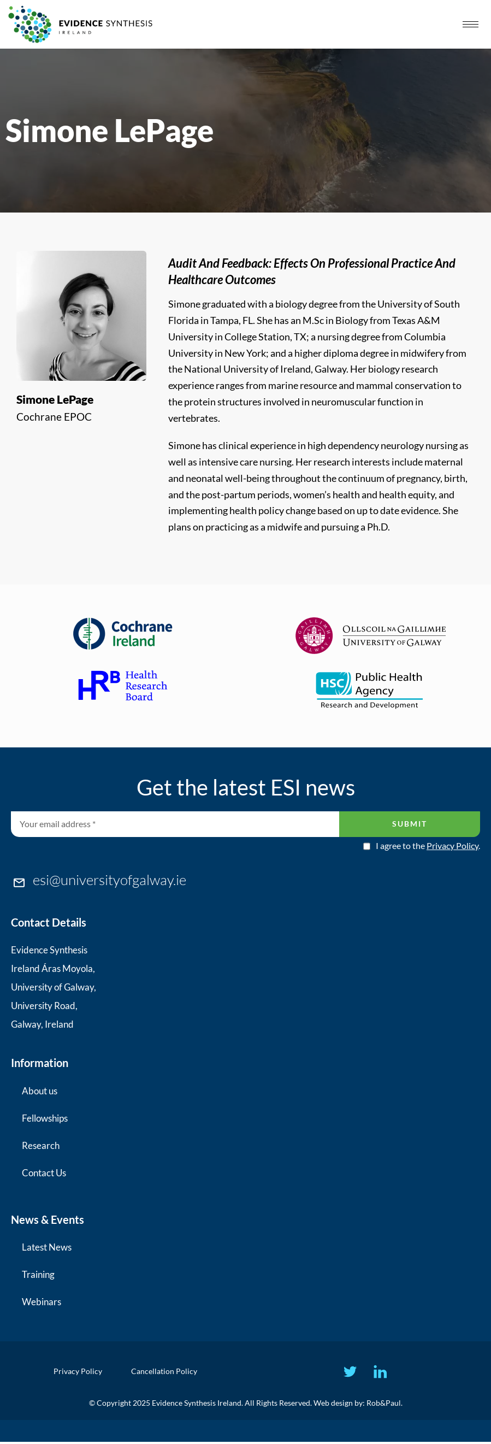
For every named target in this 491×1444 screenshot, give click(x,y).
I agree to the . (428, 845)
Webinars (41, 1301)
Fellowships (45, 1118)
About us (39, 1091)
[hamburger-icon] (470, 24)
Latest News (47, 1247)
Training (38, 1274)
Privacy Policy (452, 845)
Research (41, 1145)
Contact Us (44, 1172)
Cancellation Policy (166, 1372)
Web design (333, 1405)
